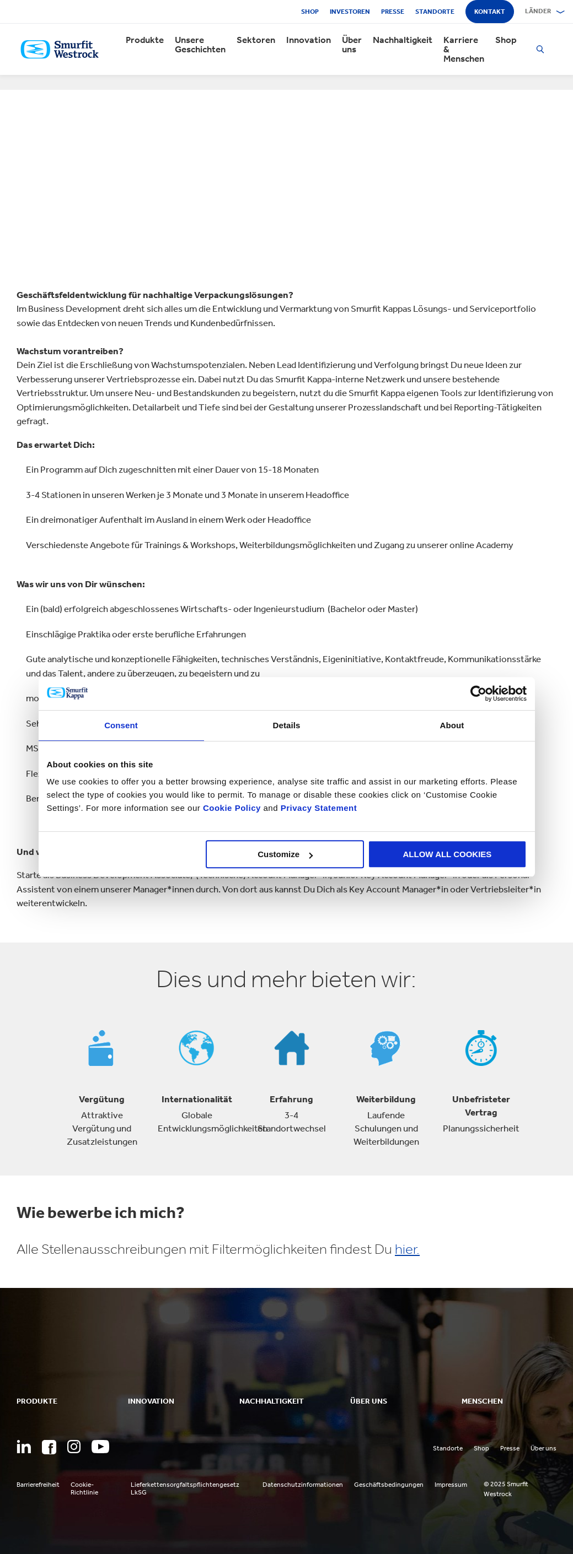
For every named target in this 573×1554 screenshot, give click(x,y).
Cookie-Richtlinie (84, 1488)
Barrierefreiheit (38, 1484)
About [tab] (452, 725)
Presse (392, 11)
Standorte (434, 11)
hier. (407, 1249)
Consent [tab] (121, 725)
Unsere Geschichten (200, 44)
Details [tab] (287, 725)
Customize (285, 854)
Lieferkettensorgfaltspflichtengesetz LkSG (185, 1488)
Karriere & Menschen (463, 49)
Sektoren (256, 40)
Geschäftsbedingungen (389, 1484)
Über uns (352, 44)
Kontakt (489, 11)
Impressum (451, 1484)
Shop (310, 11)
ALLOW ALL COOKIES (447, 854)
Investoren (350, 11)
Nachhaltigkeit (402, 40)
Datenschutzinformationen (303, 1484)
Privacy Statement (317, 808)
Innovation (308, 40)
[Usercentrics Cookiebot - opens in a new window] (478, 693)
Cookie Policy (232, 808)
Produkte (145, 40)
